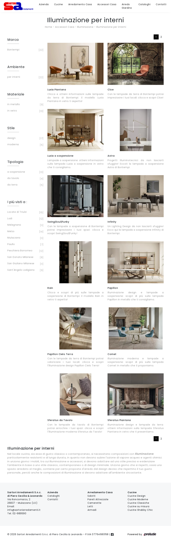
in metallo (24, 105)
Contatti (161, 4)
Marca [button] (13, 39)
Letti (90, 506)
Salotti (92, 496)
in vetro (24, 111)
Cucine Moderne (138, 499)
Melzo (24, 232)
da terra (24, 185)
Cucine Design (137, 496)
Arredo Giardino (127, 6)
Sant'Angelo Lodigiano (24, 270)
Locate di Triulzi (24, 212)
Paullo (24, 245)
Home (48, 27)
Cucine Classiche (138, 503)
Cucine (58, 4)
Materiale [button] (15, 94)
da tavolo (24, 178)
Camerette (95, 503)
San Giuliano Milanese (24, 264)
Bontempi (24, 50)
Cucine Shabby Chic (140, 510)
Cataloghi (144, 4)
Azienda (44, 4)
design (24, 138)
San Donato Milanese (24, 257)
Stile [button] (11, 128)
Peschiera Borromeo (24, 251)
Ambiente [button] (16, 67)
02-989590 (19, 513)
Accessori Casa (106, 4)
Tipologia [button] (15, 161)
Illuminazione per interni (111, 27)
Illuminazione (85, 27)
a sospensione (24, 172)
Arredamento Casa (80, 4)
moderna (24, 145)
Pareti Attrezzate (98, 499)
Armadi (92, 510)
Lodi (24, 219)
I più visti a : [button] (17, 202)
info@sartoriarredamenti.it (23, 510)
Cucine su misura (138, 506)
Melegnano (24, 225)
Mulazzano (24, 238)
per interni (24, 77)
